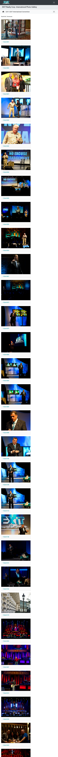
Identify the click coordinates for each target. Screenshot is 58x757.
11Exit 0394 (6, 523)
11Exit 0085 (6, 209)
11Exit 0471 (35, 644)
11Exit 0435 (6, 547)
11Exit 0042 (6, 112)
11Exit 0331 (6, 451)
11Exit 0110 (6, 257)
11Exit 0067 (35, 136)
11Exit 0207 (6, 330)
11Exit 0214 (35, 330)
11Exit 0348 (35, 451)
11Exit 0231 (6, 378)
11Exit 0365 (35, 475)
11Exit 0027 (6, 64)
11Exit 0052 (35, 112)
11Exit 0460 (6, 595)
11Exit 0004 (35, 40)
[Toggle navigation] (54, 2)
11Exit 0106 (6, 233)
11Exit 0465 (35, 620)
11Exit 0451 (35, 547)
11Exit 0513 (35, 740)
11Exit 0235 (35, 378)
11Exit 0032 (6, 88)
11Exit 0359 (6, 475)
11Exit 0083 (6, 185)
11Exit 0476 (6, 668)
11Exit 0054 (6, 136)
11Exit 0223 (35, 354)
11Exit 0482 (6, 692)
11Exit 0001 (6, 40)
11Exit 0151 (6, 281)
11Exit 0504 (6, 740)
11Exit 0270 (6, 426)
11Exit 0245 (35, 402)
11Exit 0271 (35, 426)
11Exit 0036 (35, 88)
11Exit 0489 (35, 692)
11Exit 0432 (35, 523)
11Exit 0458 (35, 571)
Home (3, 12)
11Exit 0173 (6, 306)
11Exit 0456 (6, 571)
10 (33, 748)
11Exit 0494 (6, 716)
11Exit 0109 (35, 233)
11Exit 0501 (35, 716)
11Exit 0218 (6, 354)
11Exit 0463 (6, 620)
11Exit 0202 (35, 306)
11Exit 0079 (35, 161)
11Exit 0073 (6, 161)
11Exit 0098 (35, 209)
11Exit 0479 (35, 668)
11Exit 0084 (35, 185)
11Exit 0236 (6, 402)
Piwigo (32, 754)
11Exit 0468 (6, 644)
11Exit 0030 (35, 64)
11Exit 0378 (35, 499)
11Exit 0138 (35, 257)
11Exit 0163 (35, 281)
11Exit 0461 (35, 595)
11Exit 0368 (6, 499)
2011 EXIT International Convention (18, 12)
